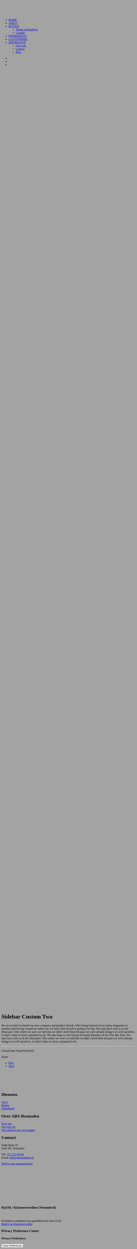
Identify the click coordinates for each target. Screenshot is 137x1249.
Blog (18, 52)
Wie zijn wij (8, 1126)
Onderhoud (18, 36)
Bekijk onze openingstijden (17, 1163)
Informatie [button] (17, 42)
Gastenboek (18, 39)
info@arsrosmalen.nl (22, 1157)
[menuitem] (72, 20)
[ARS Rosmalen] (68, 8)
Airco (13, 23)
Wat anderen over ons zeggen (18, 1130)
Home (13, 19)
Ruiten (14, 26)
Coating (20, 32)
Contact (20, 48)
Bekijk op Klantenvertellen (16, 1224)
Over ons (21, 45)
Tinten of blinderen (27, 29)
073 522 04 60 (15, 1154)
